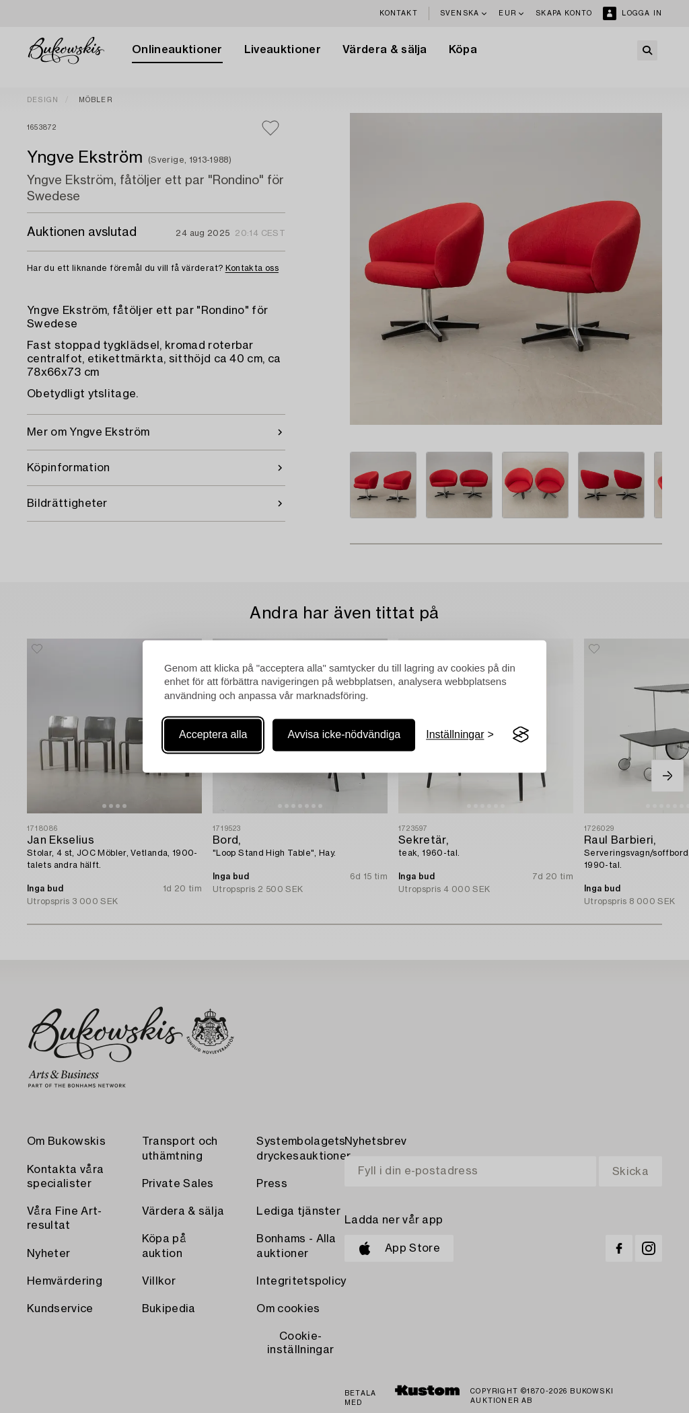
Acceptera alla (213, 734)
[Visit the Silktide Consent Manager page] (521, 735)
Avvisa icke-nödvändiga (343, 734)
